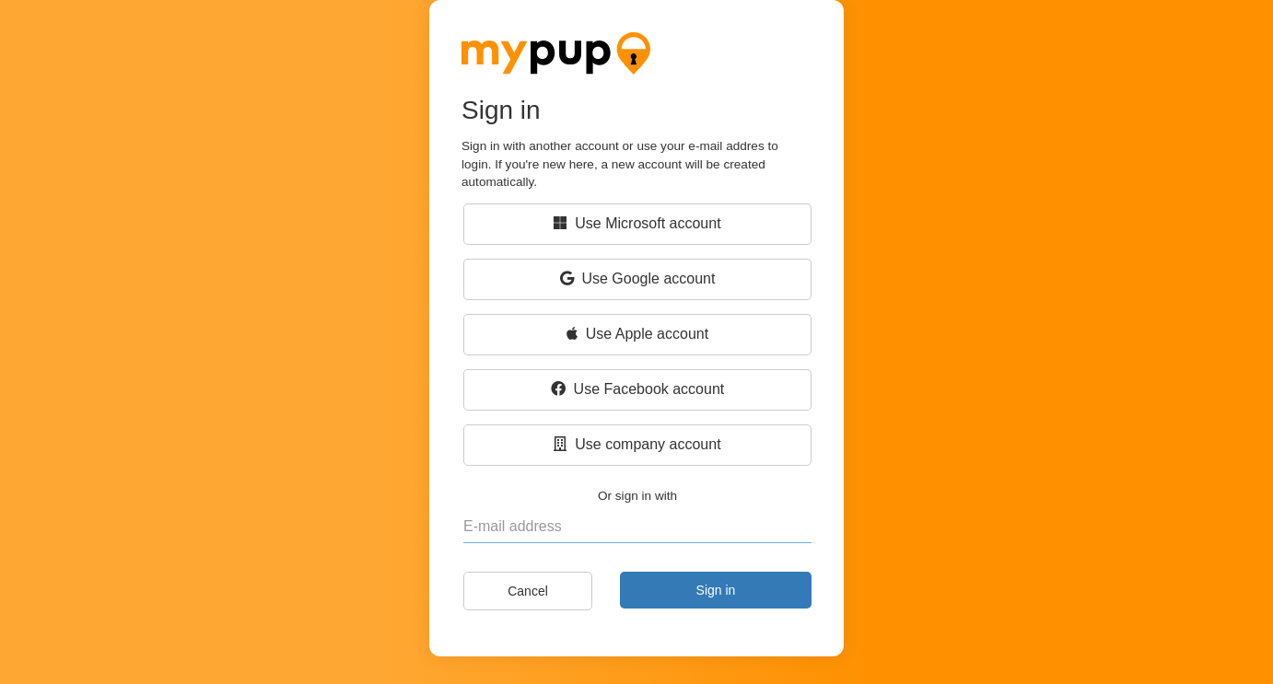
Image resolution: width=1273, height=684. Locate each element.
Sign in (716, 590)
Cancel (528, 591)
